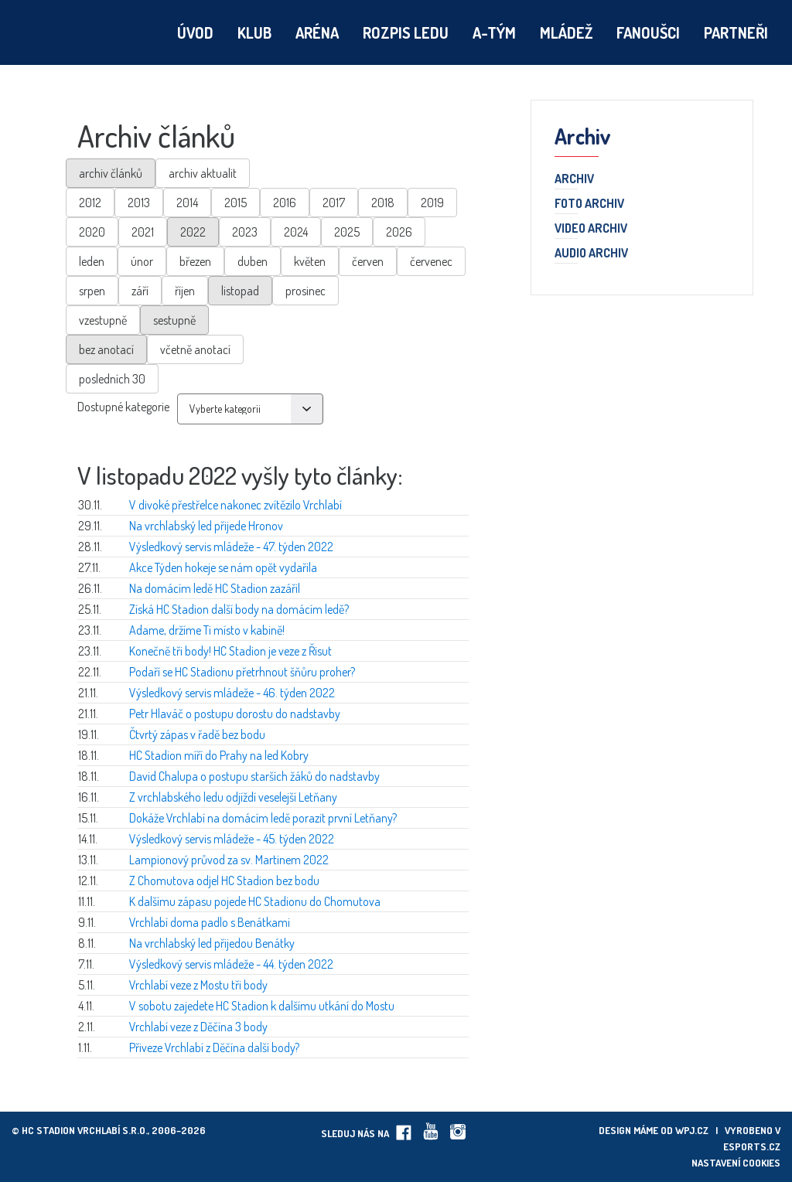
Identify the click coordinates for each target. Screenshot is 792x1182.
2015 (235, 202)
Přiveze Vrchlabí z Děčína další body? (214, 1047)
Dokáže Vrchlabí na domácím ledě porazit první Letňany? (263, 818)
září (139, 290)
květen (310, 261)
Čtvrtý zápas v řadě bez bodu (197, 734)
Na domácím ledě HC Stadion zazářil (214, 588)
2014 (187, 202)
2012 (90, 202)
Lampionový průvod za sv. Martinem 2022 (229, 859)
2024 (296, 232)
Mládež (566, 32)
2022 (193, 232)
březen (195, 261)
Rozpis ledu (406, 32)
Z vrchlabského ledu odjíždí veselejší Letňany (233, 797)
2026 (399, 232)
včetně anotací (195, 349)
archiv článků (110, 173)
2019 (432, 202)
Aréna (317, 32)
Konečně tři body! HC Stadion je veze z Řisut (230, 651)
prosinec (305, 290)
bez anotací (106, 349)
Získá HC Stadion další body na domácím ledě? (239, 609)
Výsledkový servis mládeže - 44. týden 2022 (231, 964)
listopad (240, 290)
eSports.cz (751, 1146)
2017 (334, 202)
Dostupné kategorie (123, 406)
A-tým (494, 32)
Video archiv (591, 229)
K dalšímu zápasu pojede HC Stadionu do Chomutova (255, 901)
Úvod (195, 32)
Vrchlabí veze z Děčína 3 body (198, 1026)
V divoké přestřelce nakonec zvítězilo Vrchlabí (235, 505)
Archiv (574, 179)
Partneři (736, 32)
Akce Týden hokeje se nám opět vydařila (223, 567)
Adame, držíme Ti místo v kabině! (207, 630)
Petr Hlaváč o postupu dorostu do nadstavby (234, 713)
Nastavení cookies (735, 1162)
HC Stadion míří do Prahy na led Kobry (219, 755)
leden (91, 261)
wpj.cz (691, 1130)
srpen (92, 290)
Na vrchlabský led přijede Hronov (206, 525)
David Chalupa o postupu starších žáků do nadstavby (254, 776)
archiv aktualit (203, 173)
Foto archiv (589, 204)
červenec (431, 261)
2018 (382, 202)
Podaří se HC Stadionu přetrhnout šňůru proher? (242, 672)
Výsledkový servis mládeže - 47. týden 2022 (231, 546)
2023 (245, 232)
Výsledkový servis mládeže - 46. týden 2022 (232, 692)
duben (252, 261)
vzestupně (103, 320)
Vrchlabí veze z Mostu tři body (198, 985)
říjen (185, 290)
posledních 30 (112, 379)
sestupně (174, 320)
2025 (347, 232)
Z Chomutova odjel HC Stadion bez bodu (224, 880)
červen (368, 261)
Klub (254, 32)
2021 (142, 232)
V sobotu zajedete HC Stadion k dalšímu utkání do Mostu (261, 1005)
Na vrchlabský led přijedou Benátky (212, 943)
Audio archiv (591, 254)
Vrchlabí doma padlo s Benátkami (209, 922)
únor (142, 261)
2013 (139, 202)
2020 (92, 232)
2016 (284, 202)
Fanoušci (648, 32)
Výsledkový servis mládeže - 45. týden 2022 (231, 838)
